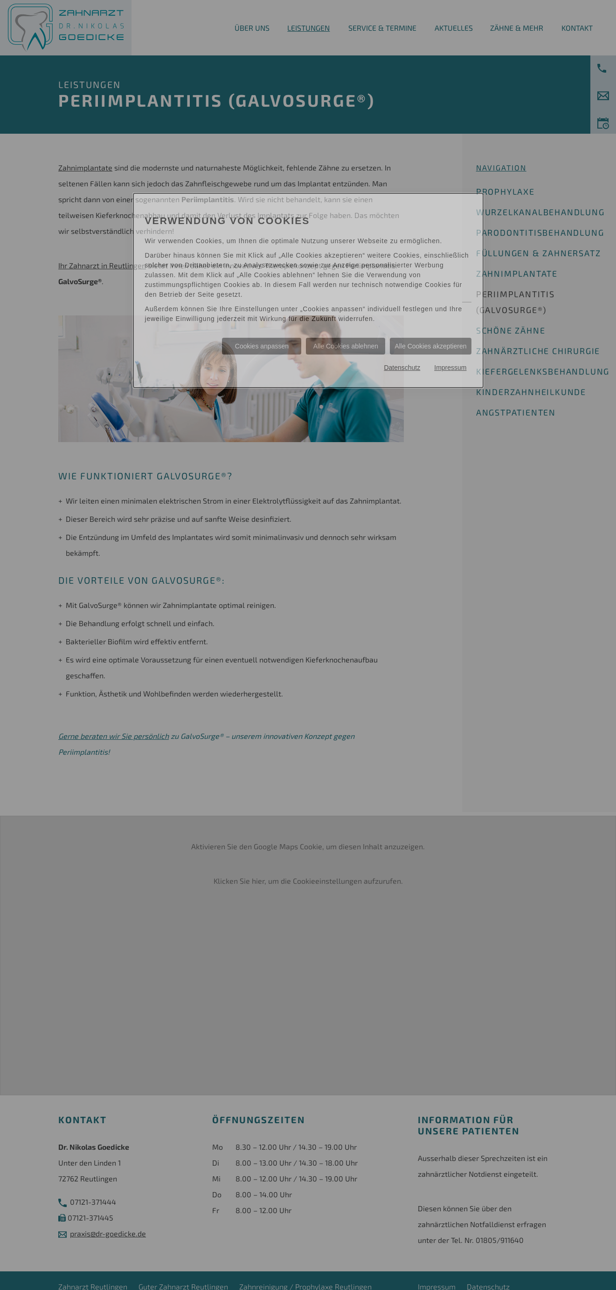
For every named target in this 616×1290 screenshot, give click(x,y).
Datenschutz (402, 367)
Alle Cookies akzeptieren (430, 346)
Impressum (450, 367)
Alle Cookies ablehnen (345, 346)
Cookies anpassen (262, 346)
